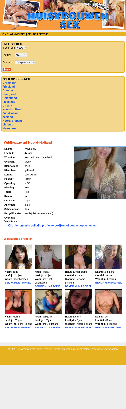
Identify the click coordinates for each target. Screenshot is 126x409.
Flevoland (8, 101)
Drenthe (7, 90)
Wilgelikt (47, 316)
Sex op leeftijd (38, 34)
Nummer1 (108, 271)
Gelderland (9, 98)
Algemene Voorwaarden (105, 349)
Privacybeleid (83, 349)
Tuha (15, 271)
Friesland (8, 86)
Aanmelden (17, 34)
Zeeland (7, 116)
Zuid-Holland (10, 113)
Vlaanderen (9, 128)
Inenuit (46, 271)
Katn (105, 316)
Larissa (77, 316)
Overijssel (9, 94)
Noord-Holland (12, 109)
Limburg (7, 124)
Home (4, 34)
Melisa (16, 316)
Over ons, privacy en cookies (58, 349)
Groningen (9, 82)
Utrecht (7, 105)
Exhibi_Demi (80, 271)
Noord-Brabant (12, 120)
